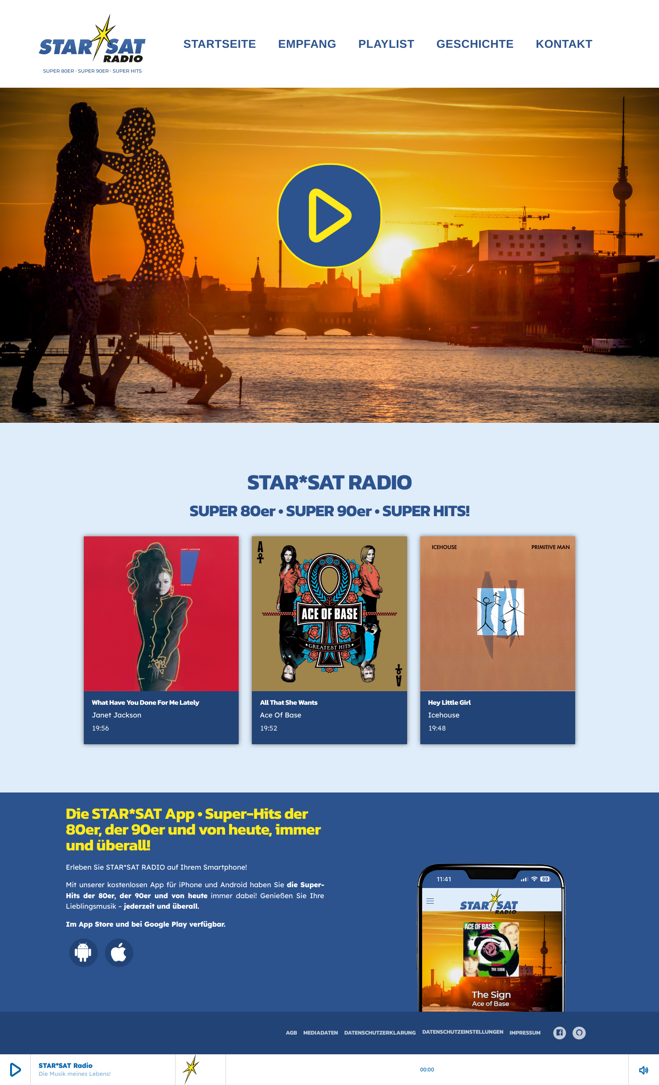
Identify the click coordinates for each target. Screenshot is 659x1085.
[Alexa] (579, 1033)
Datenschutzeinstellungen (463, 1032)
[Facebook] (559, 1033)
